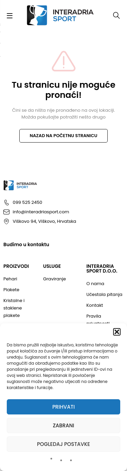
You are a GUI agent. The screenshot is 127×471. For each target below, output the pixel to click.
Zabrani (63, 425)
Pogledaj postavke (63, 444)
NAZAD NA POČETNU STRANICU (64, 135)
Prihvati (63, 406)
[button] (116, 331)
